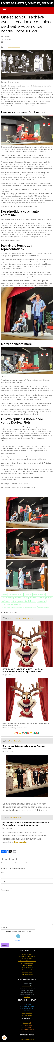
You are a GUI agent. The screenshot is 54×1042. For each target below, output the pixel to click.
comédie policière (21, 598)
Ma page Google (27, 1015)
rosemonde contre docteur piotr (13, 604)
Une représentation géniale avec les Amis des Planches (23, 747)
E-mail (3, 881)
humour (49, 598)
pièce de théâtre (39, 594)
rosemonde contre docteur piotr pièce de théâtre (19, 608)
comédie (28, 594)
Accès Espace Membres (27, 1039)
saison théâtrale (43, 608)
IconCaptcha (17, 940)
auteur (14, 601)
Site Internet (5, 890)
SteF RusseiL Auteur (16, 594)
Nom (2, 872)
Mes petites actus (14, 47)
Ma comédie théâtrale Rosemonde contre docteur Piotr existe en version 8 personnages (25, 823)
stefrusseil (7, 36)
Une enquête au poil (27, 963)
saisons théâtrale (24, 601)
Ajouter (5, 945)
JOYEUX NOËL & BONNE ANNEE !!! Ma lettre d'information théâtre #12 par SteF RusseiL (22, 670)
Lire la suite (20, 842)
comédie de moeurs (37, 598)
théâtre (4, 594)
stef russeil (5, 601)
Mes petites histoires (16, 741)
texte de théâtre (7, 598)
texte (33, 601)
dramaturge (42, 601)
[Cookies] (4, 1037)
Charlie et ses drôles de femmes (27, 961)
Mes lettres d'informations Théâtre (21, 618)
